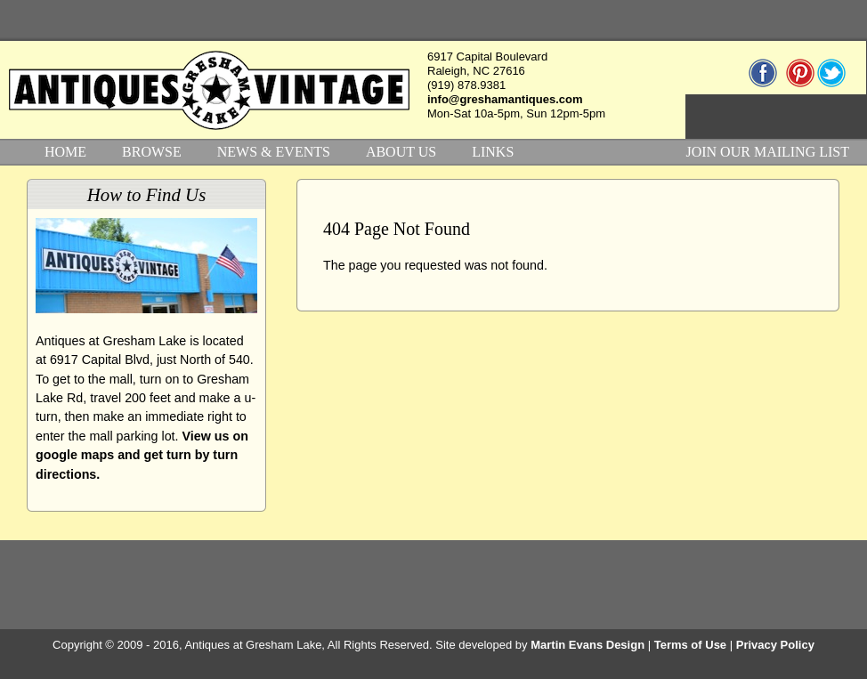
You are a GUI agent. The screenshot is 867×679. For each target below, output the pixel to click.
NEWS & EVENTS (273, 151)
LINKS (493, 151)
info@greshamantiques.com (504, 99)
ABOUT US (401, 151)
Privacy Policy (775, 644)
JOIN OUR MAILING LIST (767, 151)
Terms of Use (690, 644)
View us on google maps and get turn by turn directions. (142, 455)
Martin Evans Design (587, 644)
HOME (65, 151)
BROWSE (152, 151)
